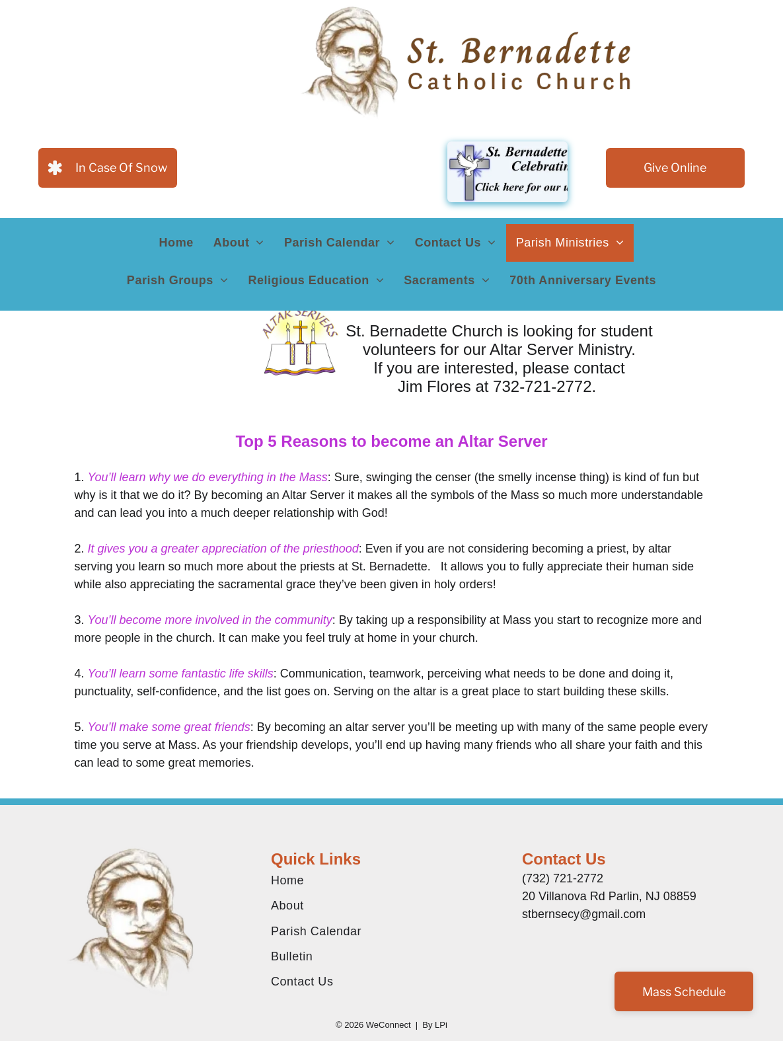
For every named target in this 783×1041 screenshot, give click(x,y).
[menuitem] (176, 243)
